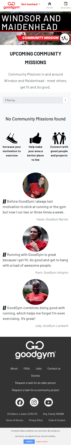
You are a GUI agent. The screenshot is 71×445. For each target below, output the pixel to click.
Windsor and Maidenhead (31, 22)
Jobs (39, 368)
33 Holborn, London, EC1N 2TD (22, 413)
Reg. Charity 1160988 (53, 413)
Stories (35, 375)
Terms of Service (14, 420)
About (14, 368)
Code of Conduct (57, 420)
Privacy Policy (36, 420)
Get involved (29, 4)
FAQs (27, 368)
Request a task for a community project (35, 390)
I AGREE (29, 441)
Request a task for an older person (35, 382)
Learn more (41, 441)
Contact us (54, 368)
